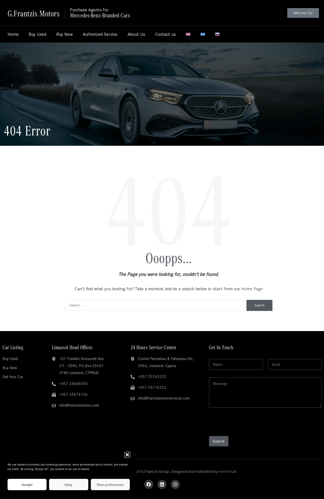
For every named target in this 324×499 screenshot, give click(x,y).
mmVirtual (227, 471)
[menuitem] (188, 34)
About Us (136, 34)
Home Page (252, 289)
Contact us (165, 34)
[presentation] (247, 433)
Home (13, 34)
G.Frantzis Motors (35, 12)
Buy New (64, 34)
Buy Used (37, 34)
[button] (127, 454)
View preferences (110, 484)
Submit (219, 441)
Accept (27, 484)
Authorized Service (100, 34)
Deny (68, 484)
